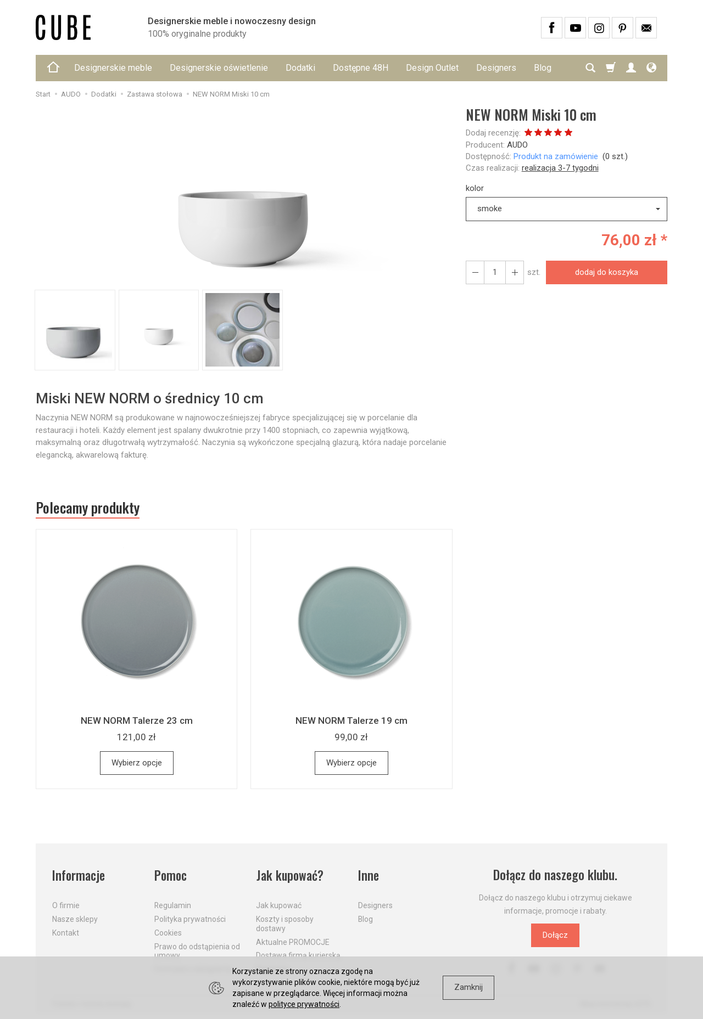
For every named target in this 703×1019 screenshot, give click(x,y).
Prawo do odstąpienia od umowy (197, 951)
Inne (368, 875)
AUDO (517, 145)
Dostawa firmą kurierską (298, 955)
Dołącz (555, 935)
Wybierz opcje (136, 763)
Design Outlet (432, 68)
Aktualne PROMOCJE (293, 941)
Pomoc (171, 875)
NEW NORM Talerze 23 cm (136, 720)
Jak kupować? (290, 875)
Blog (365, 918)
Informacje (78, 875)
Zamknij (468, 987)
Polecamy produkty (88, 507)
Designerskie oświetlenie (219, 68)
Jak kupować (279, 905)
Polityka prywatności (190, 918)
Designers (496, 68)
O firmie (66, 905)
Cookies (168, 932)
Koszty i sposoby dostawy (285, 923)
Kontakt (65, 932)
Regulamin (172, 905)
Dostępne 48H (360, 68)
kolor (475, 188)
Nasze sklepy (75, 918)
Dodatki (300, 68)
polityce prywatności (304, 1004)
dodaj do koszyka (606, 272)
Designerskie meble (113, 68)
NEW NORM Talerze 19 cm (351, 720)
